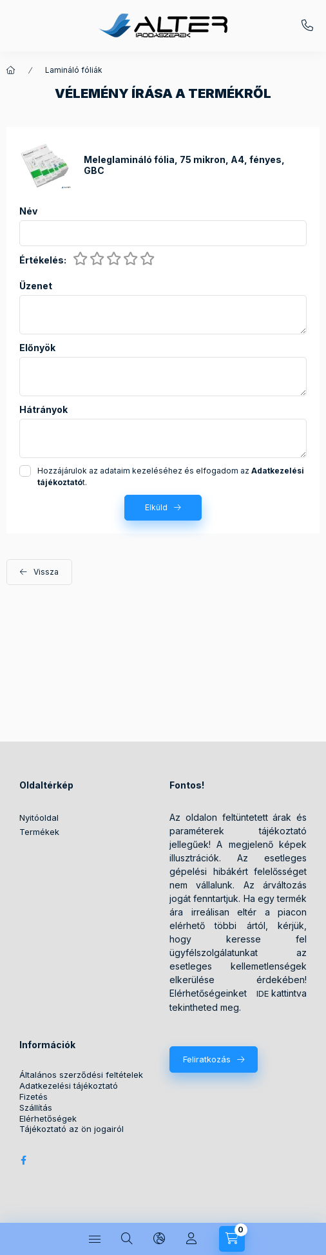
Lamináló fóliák (73, 70)
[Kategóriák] (95, 1239)
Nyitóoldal (39, 817)
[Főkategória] (10, 70)
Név (28, 211)
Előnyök (37, 348)
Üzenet (35, 286)
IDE (262, 993)
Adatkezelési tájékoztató (68, 1086)
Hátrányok (43, 410)
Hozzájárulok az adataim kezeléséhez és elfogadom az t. (170, 476)
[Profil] (191, 1239)
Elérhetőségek (48, 1119)
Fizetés (33, 1097)
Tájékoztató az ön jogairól (71, 1129)
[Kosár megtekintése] (232, 1239)
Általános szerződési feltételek (81, 1075)
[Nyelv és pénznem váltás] (159, 1239)
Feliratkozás (207, 1059)
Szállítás (35, 1108)
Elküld (156, 507)
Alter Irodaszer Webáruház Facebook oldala (23, 1160)
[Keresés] (127, 1239)
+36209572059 (307, 26)
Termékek (39, 832)
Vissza (46, 572)
